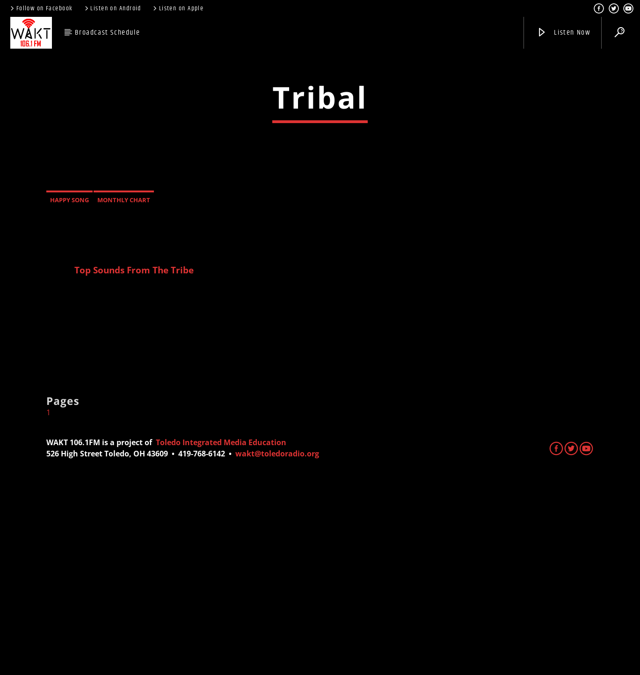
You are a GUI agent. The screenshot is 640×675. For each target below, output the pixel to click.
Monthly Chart (123, 389)
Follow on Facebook (41, 8)
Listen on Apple (178, 8)
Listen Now (563, 32)
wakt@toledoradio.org (277, 643)
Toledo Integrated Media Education (221, 631)
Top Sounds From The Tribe (134, 459)
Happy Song (69, 389)
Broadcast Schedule (107, 32)
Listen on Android (112, 8)
